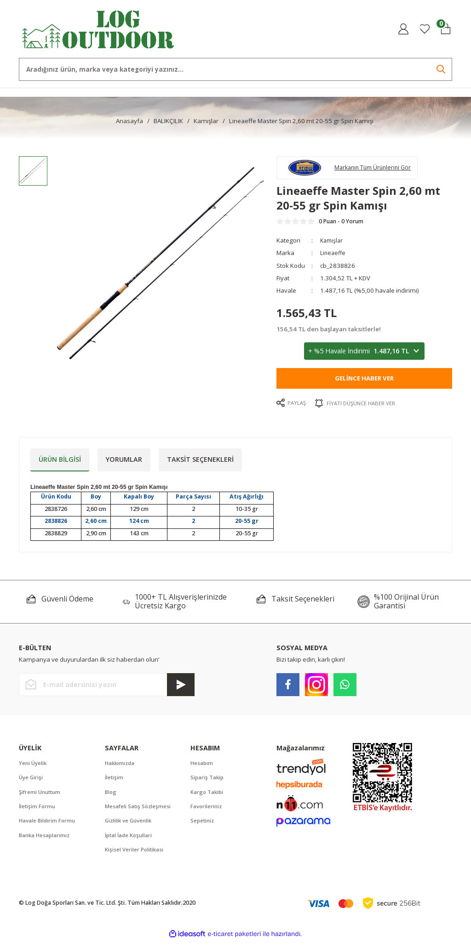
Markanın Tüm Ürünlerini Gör (379, 168)
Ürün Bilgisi (60, 462)
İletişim (114, 781)
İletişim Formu (38, 811)
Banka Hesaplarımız (45, 841)
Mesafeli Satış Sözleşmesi (139, 811)
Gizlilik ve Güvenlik (130, 826)
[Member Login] (403, 29)
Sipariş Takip (207, 781)
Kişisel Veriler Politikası (135, 855)
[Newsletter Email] (107, 687)
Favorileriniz (206, 811)
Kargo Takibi (207, 796)
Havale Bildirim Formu (48, 826)
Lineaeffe (333, 256)
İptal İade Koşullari (130, 841)
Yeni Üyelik (33, 766)
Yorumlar (124, 462)
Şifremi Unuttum (41, 796)
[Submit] (181, 687)
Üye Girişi (31, 781)
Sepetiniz (202, 826)
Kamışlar (332, 244)
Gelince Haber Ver (364, 381)
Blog (111, 796)
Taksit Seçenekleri (200, 462)
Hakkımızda (121, 766)
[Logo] (98, 28)
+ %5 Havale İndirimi (364, 355)
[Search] (235, 69)
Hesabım (202, 766)
